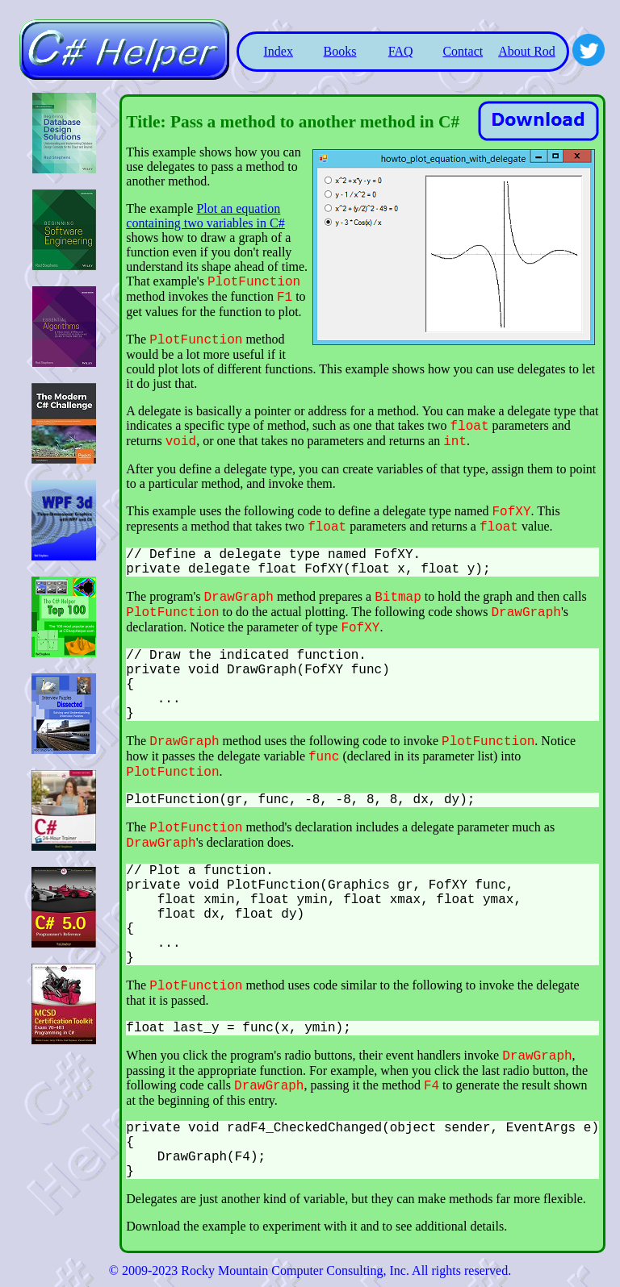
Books (340, 51)
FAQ (400, 51)
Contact (462, 51)
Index (277, 51)
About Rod (526, 51)
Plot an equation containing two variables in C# (205, 216)
